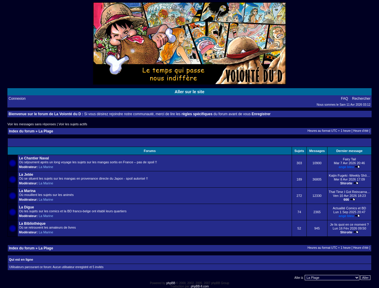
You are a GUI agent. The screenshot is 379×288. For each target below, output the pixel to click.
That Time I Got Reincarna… (349, 192)
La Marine (46, 167)
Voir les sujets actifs (73, 124)
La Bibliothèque (32, 223)
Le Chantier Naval (34, 158)
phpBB (170, 283)
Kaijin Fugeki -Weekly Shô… (349, 175)
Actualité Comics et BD (349, 208)
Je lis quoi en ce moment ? (349, 224)
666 (346, 199)
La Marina (27, 191)
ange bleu (346, 167)
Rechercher (361, 98)
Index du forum (22, 131)
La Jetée (26, 175)
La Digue (26, 207)
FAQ (344, 98)
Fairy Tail (349, 159)
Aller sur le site (189, 91)
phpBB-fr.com (200, 286)
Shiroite (346, 183)
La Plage (45, 131)
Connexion (17, 98)
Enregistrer (261, 114)
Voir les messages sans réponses (31, 124)
